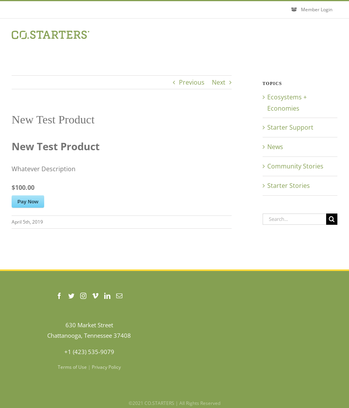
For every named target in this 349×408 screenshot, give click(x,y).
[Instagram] (83, 296)
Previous (192, 82)
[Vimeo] (95, 296)
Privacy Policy (106, 367)
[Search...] (294, 219)
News (275, 146)
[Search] (331, 219)
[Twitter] (71, 296)
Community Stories (295, 166)
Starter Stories (288, 185)
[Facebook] (59, 296)
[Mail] (119, 296)
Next (218, 82)
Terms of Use (72, 367)
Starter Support (290, 127)
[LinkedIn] (107, 296)
